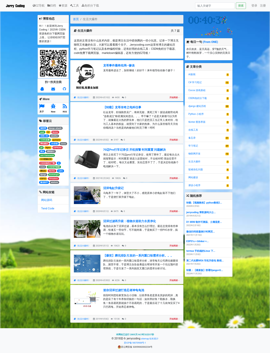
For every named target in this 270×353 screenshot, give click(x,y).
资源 (63, 5)
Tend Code (47, 208)
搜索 (241, 5)
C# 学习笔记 (195, 82)
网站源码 (46, 200)
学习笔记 (193, 145)
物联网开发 (194, 153)
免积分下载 (90, 5)
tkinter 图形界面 (196, 122)
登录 (254, 5)
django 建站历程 (197, 106)
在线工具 (193, 129)
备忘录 (192, 137)
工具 (74, 5)
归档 (51, 5)
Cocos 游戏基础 (196, 90)
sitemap (145, 338)
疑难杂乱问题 (195, 169)
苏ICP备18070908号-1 (135, 342)
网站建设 (193, 177)
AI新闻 (191, 74)
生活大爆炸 (194, 161)
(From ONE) (210, 42)
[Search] (215, 5)
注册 (263, 5)
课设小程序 (194, 185)
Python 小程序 (196, 114)
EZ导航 (39, 5)
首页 (76, 19)
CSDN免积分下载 (197, 98)
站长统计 (153, 338)
